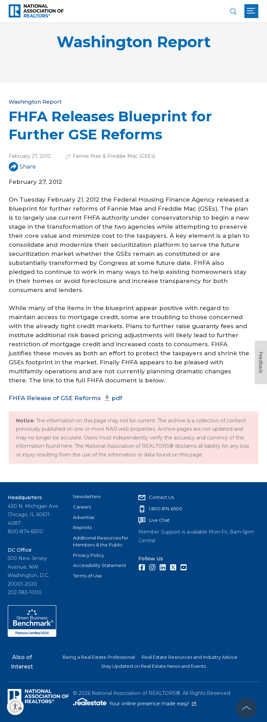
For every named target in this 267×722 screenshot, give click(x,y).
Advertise (84, 517)
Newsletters (86, 496)
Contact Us (161, 497)
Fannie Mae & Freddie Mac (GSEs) (114, 156)
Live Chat (159, 520)
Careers (82, 507)
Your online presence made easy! (152, 703)
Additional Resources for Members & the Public (100, 541)
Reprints (82, 527)
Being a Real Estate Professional (99, 657)
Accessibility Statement (99, 565)
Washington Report (134, 42)
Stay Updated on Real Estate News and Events (153, 666)
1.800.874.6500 (165, 508)
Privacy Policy (88, 555)
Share (22, 166)
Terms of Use (87, 575)
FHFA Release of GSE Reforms (65, 398)
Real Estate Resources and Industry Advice (189, 657)
